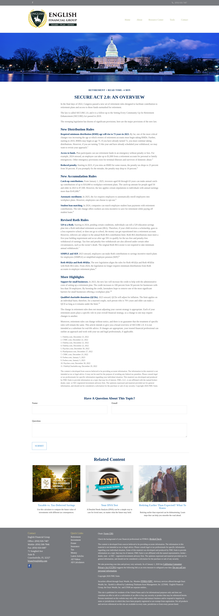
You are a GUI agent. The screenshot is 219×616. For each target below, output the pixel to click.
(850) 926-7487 (179, 3)
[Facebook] (32, 2)
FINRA (144, 581)
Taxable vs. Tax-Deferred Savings (56, 505)
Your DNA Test (109, 505)
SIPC (150, 581)
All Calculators (77, 562)
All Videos (75, 559)
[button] (137, 19)
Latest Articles (77, 556)
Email (114, 403)
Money (74, 553)
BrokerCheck (155, 539)
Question (36, 421)
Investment (76, 540)
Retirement (76, 537)
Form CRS (108, 533)
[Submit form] (39, 446)
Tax (72, 549)
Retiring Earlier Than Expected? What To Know (162, 507)
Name (35, 403)
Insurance (75, 546)
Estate (73, 543)
